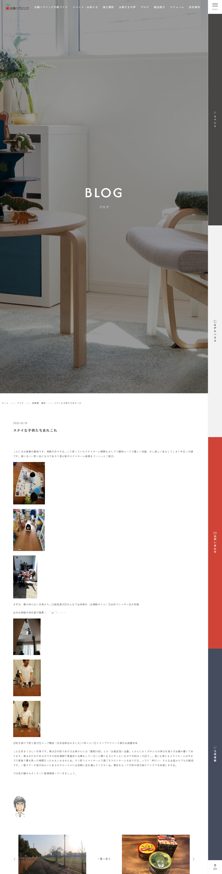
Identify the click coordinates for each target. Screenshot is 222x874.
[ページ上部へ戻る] (215, 867)
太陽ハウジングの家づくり (51, 7)
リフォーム (177, 7)
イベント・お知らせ (85, 7)
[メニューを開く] (215, 7)
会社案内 (194, 7)
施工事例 (108, 7)
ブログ (145, 7)
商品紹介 (159, 7)
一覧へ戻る (104, 858)
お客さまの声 (127, 7)
